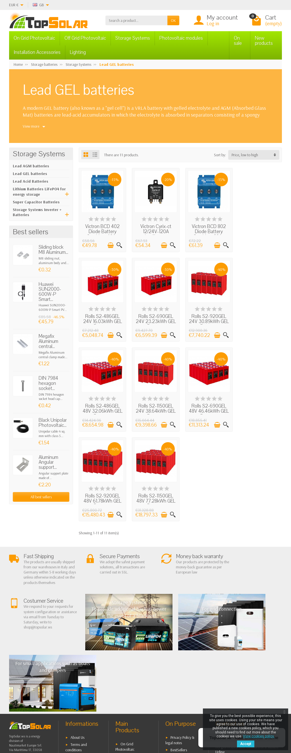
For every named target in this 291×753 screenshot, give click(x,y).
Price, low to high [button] (245, 154)
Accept (245, 744)
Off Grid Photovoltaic (85, 38)
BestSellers (179, 656)
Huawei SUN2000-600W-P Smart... (50, 292)
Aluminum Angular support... (48, 462)
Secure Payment (82, 675)
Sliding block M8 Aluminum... (53, 250)
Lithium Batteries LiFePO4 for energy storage (39, 191)
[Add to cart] (109, 244)
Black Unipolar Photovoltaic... (53, 423)
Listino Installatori (84, 682)
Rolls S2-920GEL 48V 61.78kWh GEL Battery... (154, 408)
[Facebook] (51, 726)
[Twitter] (64, 726)
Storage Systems (132, 38)
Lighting (78, 52)
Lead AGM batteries (31, 165)
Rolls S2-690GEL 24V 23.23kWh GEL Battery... (102, 319)
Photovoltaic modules (181, 38)
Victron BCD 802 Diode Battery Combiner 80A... (206, 230)
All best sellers (41, 496)
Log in (213, 23)
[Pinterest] (77, 726)
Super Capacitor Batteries (36, 201)
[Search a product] (136, 20)
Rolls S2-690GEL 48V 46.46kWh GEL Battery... (102, 408)
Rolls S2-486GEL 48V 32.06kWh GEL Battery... (206, 319)
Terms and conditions (76, 654)
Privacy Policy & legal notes (179, 647)
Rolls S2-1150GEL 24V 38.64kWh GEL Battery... (258, 319)
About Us (77, 644)
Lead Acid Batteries (30, 181)
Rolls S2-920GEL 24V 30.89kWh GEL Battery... (154, 319)
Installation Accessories (37, 52)
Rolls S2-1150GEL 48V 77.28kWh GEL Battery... (206, 408)
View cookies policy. (259, 736)
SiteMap (177, 670)
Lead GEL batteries (30, 173)
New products (264, 41)
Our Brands (180, 677)
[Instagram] (90, 726)
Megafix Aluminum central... (48, 341)
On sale (238, 41)
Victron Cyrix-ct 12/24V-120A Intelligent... (154, 230)
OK (173, 20)
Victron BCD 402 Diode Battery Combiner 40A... (102, 230)
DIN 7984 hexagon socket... (48, 383)
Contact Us (179, 663)
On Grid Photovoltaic (34, 38)
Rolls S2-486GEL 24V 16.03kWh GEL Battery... (258, 230)
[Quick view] (118, 244)
